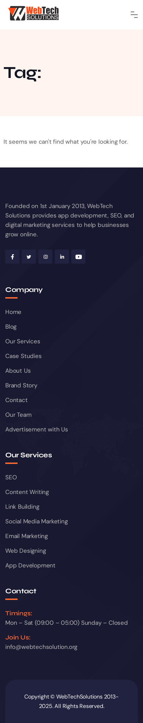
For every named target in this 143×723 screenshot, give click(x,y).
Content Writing (27, 492)
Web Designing (25, 550)
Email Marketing (26, 536)
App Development (30, 565)
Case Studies (23, 356)
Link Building (22, 506)
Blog (11, 326)
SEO (11, 477)
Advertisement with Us (36, 429)
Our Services (22, 341)
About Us (18, 370)
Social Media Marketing (36, 521)
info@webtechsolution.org (41, 647)
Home (13, 312)
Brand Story (21, 385)
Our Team (18, 414)
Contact (16, 400)
